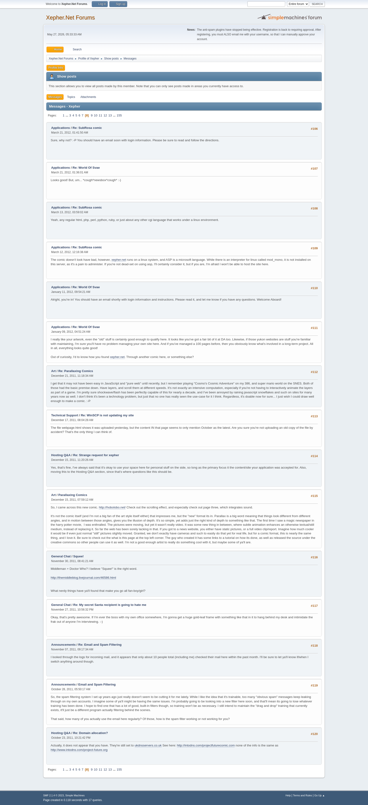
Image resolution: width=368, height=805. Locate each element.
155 (119, 115)
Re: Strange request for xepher (96, 455)
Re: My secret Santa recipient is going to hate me (109, 605)
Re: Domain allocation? (90, 733)
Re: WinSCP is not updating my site (107, 415)
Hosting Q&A (60, 455)
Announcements (63, 644)
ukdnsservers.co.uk (148, 745)
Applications (60, 128)
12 (105, 115)
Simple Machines (74, 795)
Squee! (78, 556)
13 (110, 115)
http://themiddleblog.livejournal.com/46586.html (83, 577)
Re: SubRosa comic (87, 128)
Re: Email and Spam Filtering (100, 644)
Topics (71, 97)
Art (53, 371)
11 (100, 115)
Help (288, 795)
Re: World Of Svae (86, 167)
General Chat (61, 556)
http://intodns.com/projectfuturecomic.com (206, 745)
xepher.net (118, 259)
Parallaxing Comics (72, 495)
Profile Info (55, 67)
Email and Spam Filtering (97, 684)
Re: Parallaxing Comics (75, 371)
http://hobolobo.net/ (112, 507)
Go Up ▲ (319, 795)
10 (95, 115)
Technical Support (64, 415)
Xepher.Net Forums (70, 17)
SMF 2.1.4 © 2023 (53, 795)
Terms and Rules (302, 795)
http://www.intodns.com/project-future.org (79, 750)
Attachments (88, 97)
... (67, 115)
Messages (55, 97)
